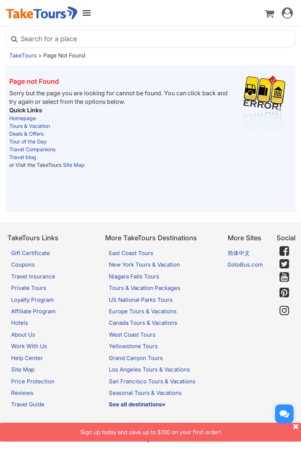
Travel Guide (27, 404)
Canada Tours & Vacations (143, 322)
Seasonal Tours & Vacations (145, 392)
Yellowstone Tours (133, 346)
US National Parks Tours (141, 299)
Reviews (22, 392)
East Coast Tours (131, 253)
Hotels (19, 322)
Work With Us (29, 346)
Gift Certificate (30, 253)
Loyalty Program (32, 299)
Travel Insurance (33, 276)
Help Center (27, 357)
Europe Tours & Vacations (143, 311)
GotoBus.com (245, 264)
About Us (23, 334)
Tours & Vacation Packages (144, 287)
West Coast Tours (132, 334)
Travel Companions (32, 149)
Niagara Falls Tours (134, 276)
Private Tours (28, 287)
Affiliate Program (33, 311)
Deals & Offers (26, 134)
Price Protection (32, 381)
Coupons (23, 264)
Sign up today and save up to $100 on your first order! (190, 429)
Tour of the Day (28, 141)
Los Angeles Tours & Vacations (149, 369)
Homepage (22, 118)
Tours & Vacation (29, 126)
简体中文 (239, 253)
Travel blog (22, 157)
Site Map (74, 165)
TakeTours (23, 55)
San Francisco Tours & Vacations (152, 381)
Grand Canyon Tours (136, 357)
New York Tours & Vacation (144, 264)
